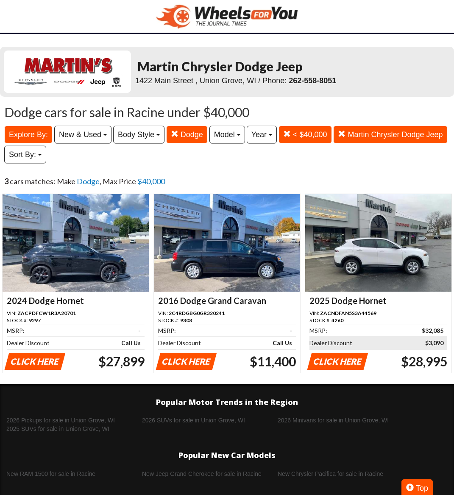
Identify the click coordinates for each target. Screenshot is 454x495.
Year (261, 134)
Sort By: (25, 154)
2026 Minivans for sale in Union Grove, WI (333, 420)
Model (227, 134)
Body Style (139, 134)
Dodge (187, 134)
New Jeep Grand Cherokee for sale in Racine (202, 473)
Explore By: (28, 134)
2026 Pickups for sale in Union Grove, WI (60, 420)
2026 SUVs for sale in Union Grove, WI (193, 420)
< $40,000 (305, 134)
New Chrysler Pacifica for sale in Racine (330, 473)
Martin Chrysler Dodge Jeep (390, 134)
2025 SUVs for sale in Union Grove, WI (57, 428)
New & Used (83, 134)
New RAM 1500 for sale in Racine (50, 473)
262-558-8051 (312, 80)
